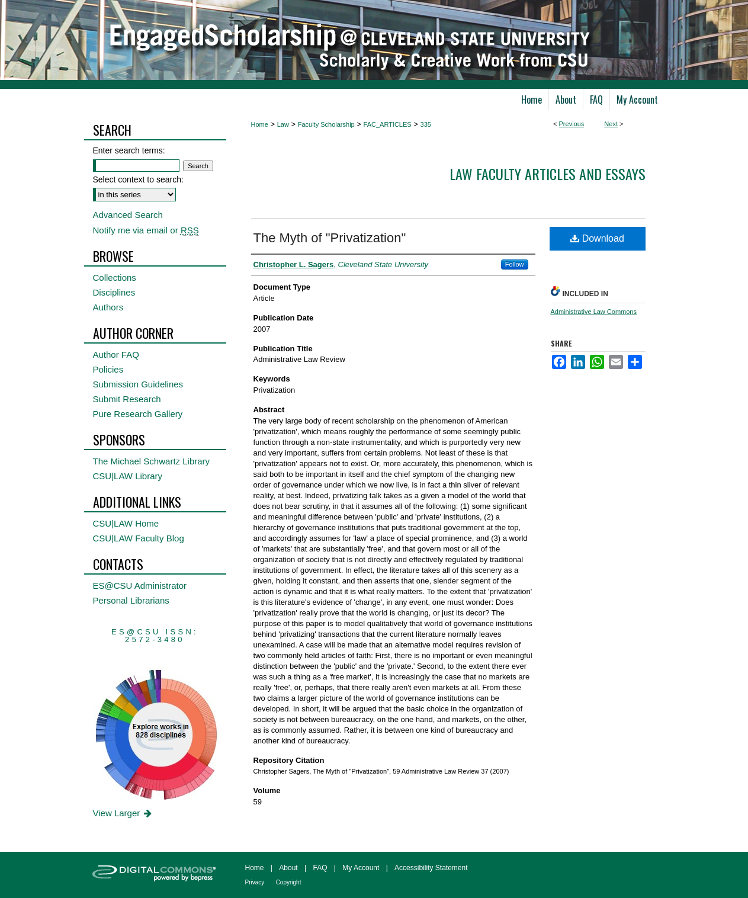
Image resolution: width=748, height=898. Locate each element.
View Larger (123, 813)
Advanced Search (128, 215)
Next (611, 123)
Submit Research (127, 399)
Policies (108, 369)
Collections (114, 277)
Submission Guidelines (138, 384)
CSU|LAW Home (126, 523)
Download (597, 238)
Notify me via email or (146, 230)
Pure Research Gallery (138, 414)
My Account (360, 868)
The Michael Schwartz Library (151, 461)
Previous (572, 123)
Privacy (255, 882)
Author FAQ (116, 354)
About (288, 868)
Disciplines (114, 292)
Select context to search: (138, 179)
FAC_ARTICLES (388, 124)
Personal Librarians (131, 600)
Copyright (288, 882)
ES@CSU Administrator (140, 586)
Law (283, 124)
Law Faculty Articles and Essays (548, 173)
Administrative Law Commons (594, 311)
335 (425, 124)
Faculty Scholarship (326, 124)
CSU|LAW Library (128, 476)
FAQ (320, 868)
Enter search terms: (129, 150)
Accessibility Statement (430, 868)
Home (259, 124)
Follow (514, 264)
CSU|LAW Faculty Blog (138, 538)
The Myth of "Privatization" (329, 237)
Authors (108, 307)
